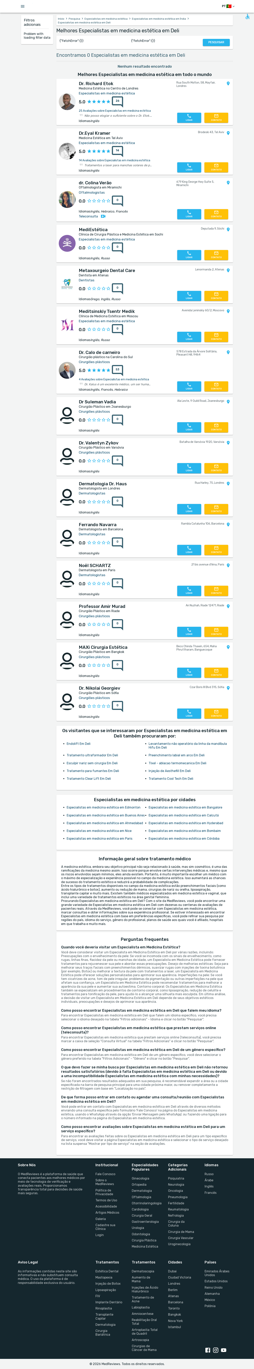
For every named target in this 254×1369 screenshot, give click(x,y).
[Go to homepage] (45, 6)
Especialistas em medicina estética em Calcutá (184, 815)
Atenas (173, 1296)
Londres (174, 1283)
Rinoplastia (103, 1308)
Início (61, 18)
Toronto (174, 1308)
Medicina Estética (145, 1246)
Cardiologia (140, 1209)
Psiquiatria (176, 1178)
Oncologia (175, 1191)
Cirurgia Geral (142, 1215)
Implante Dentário (108, 1302)
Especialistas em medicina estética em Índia (159, 18)
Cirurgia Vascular (180, 1238)
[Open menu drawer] (22, 6)
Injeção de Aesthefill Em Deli (170, 771)
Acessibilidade (106, 1206)
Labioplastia (141, 1307)
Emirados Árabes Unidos (217, 1273)
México (210, 1300)
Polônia (210, 1306)
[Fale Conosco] (216, 118)
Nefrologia (176, 1215)
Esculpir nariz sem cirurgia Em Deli (92, 763)
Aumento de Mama (141, 1279)
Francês (210, 1193)
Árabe (209, 1180)
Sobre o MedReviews (104, 1182)
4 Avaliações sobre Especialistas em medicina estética (114, 379)
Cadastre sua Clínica (105, 1227)
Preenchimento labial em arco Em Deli (177, 755)
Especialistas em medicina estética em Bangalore (185, 807)
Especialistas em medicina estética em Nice (99, 831)
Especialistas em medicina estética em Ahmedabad (105, 823)
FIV (97, 1296)
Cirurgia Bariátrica (102, 1332)
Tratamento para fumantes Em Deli (93, 771)
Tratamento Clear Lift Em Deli (89, 779)
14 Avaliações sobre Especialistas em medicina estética (114, 160)
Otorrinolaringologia (145, 1203)
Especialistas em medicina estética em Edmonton (103, 807)
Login (99, 1235)
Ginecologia (140, 1178)
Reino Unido (213, 1287)
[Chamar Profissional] (189, 118)
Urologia (138, 1228)
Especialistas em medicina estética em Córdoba (184, 838)
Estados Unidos (216, 1281)
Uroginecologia (179, 1244)
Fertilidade (176, 1203)
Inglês (209, 1186)
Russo (209, 1174)
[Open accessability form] (247, 16)
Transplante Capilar (104, 1316)
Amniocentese (142, 1314)
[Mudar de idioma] (228, 6)
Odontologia (141, 1234)
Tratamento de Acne (143, 1299)
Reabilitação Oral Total (144, 1322)
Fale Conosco (105, 1174)
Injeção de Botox (108, 1283)
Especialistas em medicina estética (106, 18)
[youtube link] (224, 1350)
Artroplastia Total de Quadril (145, 1331)
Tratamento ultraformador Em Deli (92, 755)
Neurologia (176, 1184)
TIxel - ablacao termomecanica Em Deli (177, 763)
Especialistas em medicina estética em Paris (99, 838)
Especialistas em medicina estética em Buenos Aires (106, 815)
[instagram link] (216, 1350)
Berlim (173, 1290)
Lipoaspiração (105, 1290)
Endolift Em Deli (78, 744)
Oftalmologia (141, 1197)
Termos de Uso (106, 1200)
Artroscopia (140, 1340)
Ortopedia (139, 1184)
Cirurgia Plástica (144, 1240)
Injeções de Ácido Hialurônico (145, 1289)
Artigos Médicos (107, 1212)
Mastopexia (103, 1277)
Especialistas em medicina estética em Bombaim (185, 831)
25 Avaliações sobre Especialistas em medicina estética (115, 110)
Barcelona (175, 1302)
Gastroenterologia (145, 1222)
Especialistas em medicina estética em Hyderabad (186, 823)
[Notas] (116, 102)
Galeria (100, 1219)
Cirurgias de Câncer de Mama (144, 1348)
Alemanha (212, 1294)
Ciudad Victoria (179, 1277)
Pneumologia (178, 1197)
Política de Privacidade (104, 1192)
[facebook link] (209, 1350)
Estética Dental (106, 1271)
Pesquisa (74, 18)
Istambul (174, 1327)
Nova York (175, 1321)
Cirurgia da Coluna (176, 1223)
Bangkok (174, 1314)
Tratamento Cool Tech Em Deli (171, 779)
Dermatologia (142, 1191)
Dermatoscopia (143, 1271)
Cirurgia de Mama (181, 1232)
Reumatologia (178, 1209)
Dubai (172, 1271)
